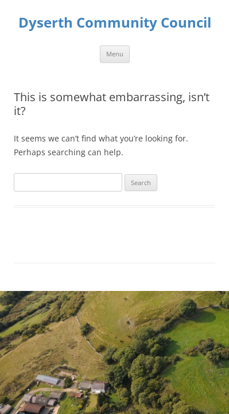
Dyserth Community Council (114, 23)
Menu (114, 53)
